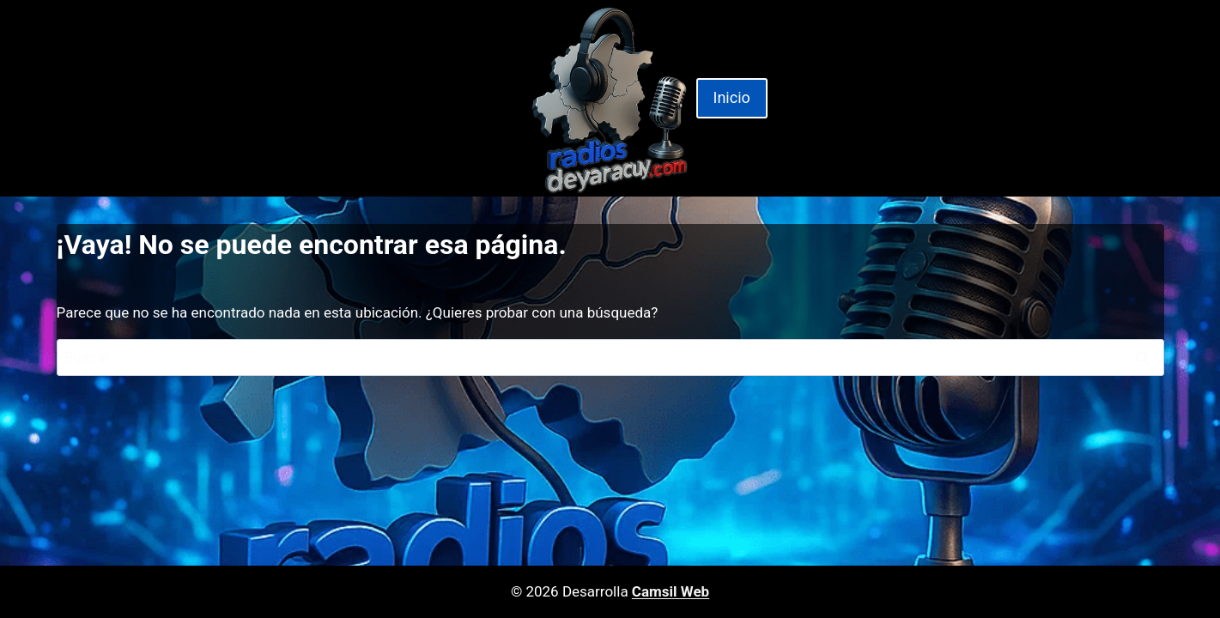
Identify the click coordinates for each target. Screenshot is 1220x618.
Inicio (731, 97)
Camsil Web (670, 591)
